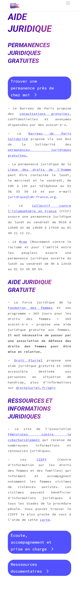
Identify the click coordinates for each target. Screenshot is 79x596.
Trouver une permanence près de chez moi (32, 88)
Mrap (23, 242)
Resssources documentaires (26, 568)
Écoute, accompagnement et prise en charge (31, 542)
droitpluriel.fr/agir (36, 388)
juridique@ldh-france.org (32, 197)
